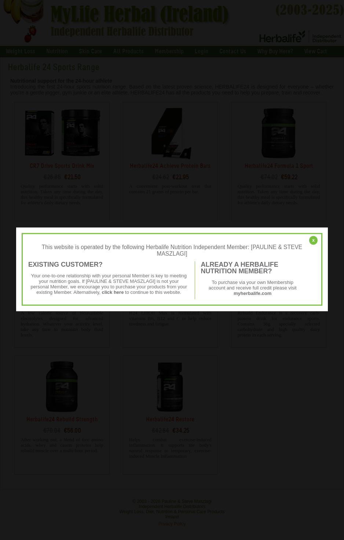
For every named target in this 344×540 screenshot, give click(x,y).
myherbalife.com (252, 293)
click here (113, 292)
